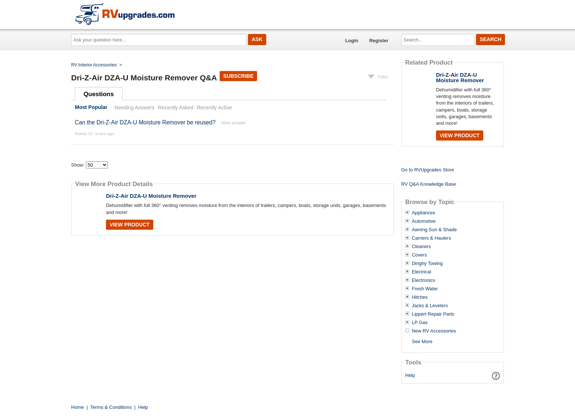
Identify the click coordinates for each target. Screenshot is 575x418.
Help (410, 375)
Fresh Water (425, 288)
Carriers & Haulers (431, 238)
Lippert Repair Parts (433, 314)
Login (351, 40)
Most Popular (91, 107)
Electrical (421, 272)
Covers (419, 255)
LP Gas (420, 322)
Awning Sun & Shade (434, 229)
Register (378, 40)
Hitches (420, 297)
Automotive (424, 221)
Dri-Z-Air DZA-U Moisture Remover (151, 196)
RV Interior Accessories (94, 65)
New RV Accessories (434, 331)
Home (77, 407)
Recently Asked (175, 107)
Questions (99, 94)
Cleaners (421, 246)
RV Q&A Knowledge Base (428, 184)
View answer (233, 123)
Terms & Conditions (111, 407)
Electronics (423, 280)
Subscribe (238, 76)
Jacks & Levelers (430, 305)
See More (422, 341)
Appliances (423, 212)
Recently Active (214, 107)
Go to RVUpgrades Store (427, 169)
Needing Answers (134, 107)
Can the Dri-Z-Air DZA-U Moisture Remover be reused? (145, 122)
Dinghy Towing (427, 263)
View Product (130, 225)
